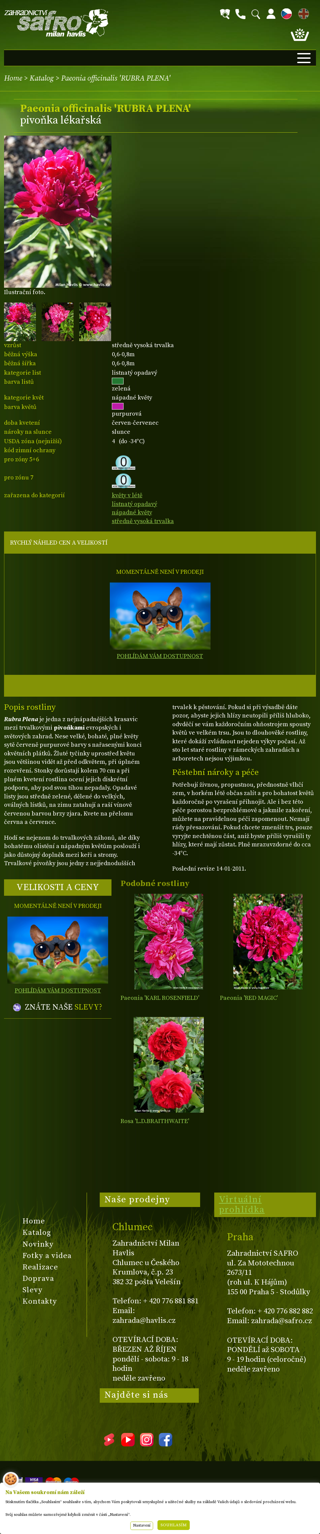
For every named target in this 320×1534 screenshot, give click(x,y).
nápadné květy (132, 512)
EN (302, 12)
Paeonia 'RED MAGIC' (249, 998)
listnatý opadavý (134, 504)
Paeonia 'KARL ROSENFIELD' (160, 998)
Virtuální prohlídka (242, 1204)
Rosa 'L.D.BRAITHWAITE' (155, 1121)
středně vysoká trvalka (143, 521)
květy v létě (127, 495)
